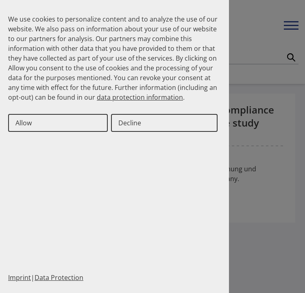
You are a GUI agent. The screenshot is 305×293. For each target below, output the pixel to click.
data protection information (140, 97)
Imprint (19, 277)
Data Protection (59, 277)
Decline (129, 122)
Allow (23, 122)
